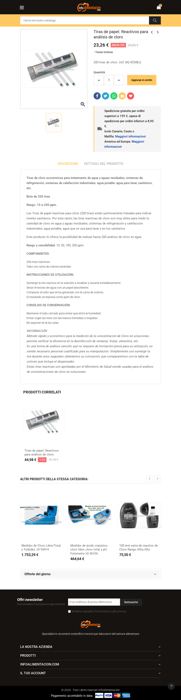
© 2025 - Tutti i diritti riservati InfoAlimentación (90, 690)
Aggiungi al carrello (141, 80)
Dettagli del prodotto (103, 164)
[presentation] (150, 478)
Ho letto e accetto (99, 611)
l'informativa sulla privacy (110, 611)
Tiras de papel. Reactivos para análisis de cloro (41, 453)
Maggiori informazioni (130, 136)
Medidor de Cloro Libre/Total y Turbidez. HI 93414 (41, 548)
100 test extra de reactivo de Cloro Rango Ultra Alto (138, 548)
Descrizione (68, 164)
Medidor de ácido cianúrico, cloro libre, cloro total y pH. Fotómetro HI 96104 (89, 549)
